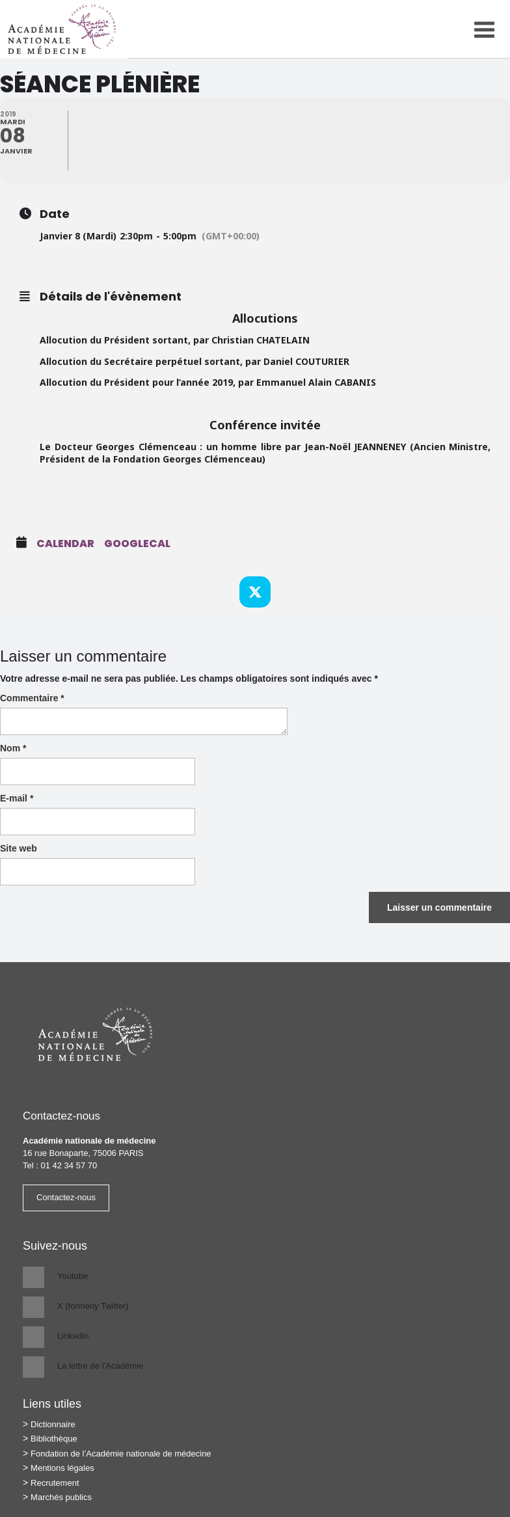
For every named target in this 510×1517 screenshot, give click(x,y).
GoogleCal (137, 543)
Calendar (65, 543)
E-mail (16, 798)
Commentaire (32, 698)
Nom (13, 748)
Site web (18, 848)
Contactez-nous (66, 1197)
